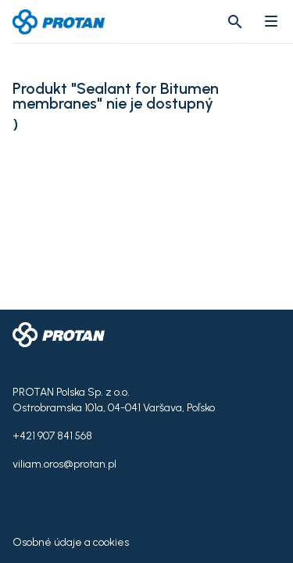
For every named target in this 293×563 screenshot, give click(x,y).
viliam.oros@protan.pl (64, 464)
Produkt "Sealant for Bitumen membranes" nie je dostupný (116, 96)
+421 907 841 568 (52, 436)
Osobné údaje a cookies (71, 542)
